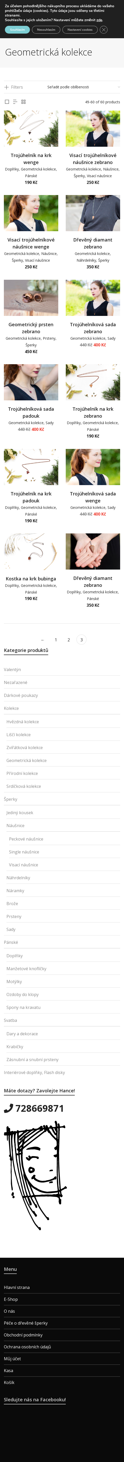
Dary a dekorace (22, 1034)
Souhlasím (17, 30)
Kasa (8, 1370)
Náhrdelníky (86, 260)
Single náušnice (24, 852)
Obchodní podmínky (23, 1335)
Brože (12, 903)
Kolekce (11, 708)
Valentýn (12, 669)
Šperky (79, 175)
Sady (111, 338)
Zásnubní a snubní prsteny (32, 1059)
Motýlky (14, 981)
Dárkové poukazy (21, 695)
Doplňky (12, 169)
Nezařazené (15, 682)
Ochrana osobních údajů (27, 1347)
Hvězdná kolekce (22, 722)
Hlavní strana (17, 1287)
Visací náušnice (99, 175)
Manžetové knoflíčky (26, 968)
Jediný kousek (19, 812)
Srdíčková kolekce (23, 786)
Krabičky (14, 1046)
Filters (17, 87)
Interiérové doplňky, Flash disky (34, 1072)
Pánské (31, 175)
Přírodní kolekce (22, 773)
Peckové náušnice (26, 839)
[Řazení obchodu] (83, 87)
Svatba (10, 1020)
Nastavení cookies (80, 30)
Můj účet (12, 1359)
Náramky (15, 890)
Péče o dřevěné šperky (26, 1323)
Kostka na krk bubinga (31, 579)
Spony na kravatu (23, 1007)
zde (99, 20)
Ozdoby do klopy (22, 994)
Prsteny (49, 338)
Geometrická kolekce (38, 169)
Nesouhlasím (46, 30)
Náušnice (111, 169)
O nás (9, 1311)
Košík (9, 1382)
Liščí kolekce (18, 734)
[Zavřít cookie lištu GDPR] (104, 30)
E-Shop (11, 1299)
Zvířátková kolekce (24, 747)
